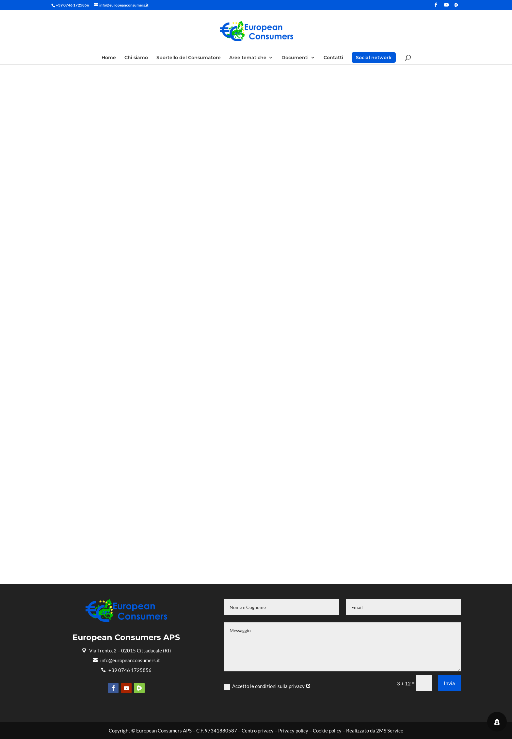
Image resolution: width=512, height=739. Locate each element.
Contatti (333, 57)
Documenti (295, 57)
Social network (374, 57)
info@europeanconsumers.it (126, 660)
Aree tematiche (247, 57)
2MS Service (389, 730)
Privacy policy (293, 730)
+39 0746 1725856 (126, 670)
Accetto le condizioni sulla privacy (267, 686)
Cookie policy (327, 730)
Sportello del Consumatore (188, 57)
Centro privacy (258, 730)
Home (109, 57)
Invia (449, 683)
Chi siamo (136, 57)
